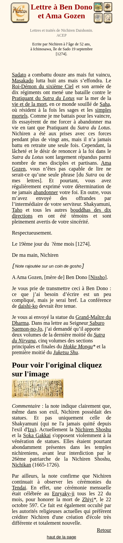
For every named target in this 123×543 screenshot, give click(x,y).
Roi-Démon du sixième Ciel (42, 86)
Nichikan (21, 465)
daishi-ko (28, 306)
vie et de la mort (29, 104)
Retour (104, 530)
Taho (17, 210)
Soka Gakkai (37, 435)
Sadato (19, 74)
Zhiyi (87, 499)
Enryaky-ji (63, 493)
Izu (31, 429)
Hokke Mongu (78, 346)
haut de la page (61, 537)
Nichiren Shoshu (93, 429)
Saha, (105, 104)
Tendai (19, 487)
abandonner (45, 192)
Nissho (97, 277)
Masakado (22, 80)
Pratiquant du (43, 98)
